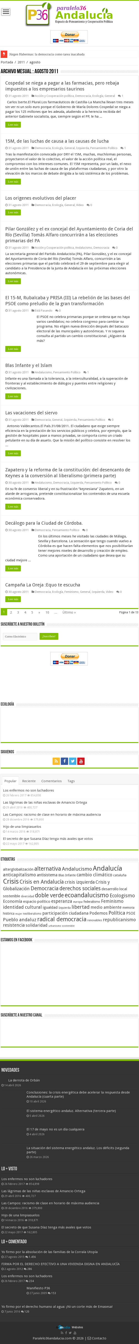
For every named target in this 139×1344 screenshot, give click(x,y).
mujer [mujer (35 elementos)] (18, 913)
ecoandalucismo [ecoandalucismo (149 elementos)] (87, 895)
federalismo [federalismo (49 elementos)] (91, 901)
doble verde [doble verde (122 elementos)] (49, 895)
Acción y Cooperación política (54, 96)
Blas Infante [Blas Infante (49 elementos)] (67, 875)
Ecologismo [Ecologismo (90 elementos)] (122, 895)
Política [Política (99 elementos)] (117, 913)
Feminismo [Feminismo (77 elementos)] (112, 901)
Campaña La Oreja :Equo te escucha (42, 585)
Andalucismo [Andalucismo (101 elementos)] (77, 869)
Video (80, 205)
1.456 (32, 1257)
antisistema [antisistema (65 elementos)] (47, 875)
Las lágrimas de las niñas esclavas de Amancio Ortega (45, 802)
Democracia (83, 96)
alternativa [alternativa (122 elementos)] (47, 868)
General (110, 96)
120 (26, 1311)
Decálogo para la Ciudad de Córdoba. (44, 523)
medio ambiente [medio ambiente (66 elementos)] (106, 907)
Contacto (97, 1338)
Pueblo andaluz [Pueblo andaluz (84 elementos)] (19, 919)
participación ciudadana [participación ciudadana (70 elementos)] (65, 913)
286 (29, 1269)
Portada (7, 62)
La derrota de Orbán (24, 1080)
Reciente (29, 781)
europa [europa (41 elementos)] (78, 901)
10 (47, 612)
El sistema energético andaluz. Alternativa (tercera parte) (71, 1111)
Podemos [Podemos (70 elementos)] (98, 913)
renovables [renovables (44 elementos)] (94, 920)
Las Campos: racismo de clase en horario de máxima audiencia (52, 815)
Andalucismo (83, 247)
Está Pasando (43, 310)
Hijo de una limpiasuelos (22, 827)
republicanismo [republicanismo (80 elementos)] (119, 919)
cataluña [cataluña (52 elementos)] (119, 875)
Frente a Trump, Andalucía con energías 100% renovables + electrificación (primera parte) (71, 54)
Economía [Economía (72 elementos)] (12, 901)
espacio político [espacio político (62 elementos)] (36, 901)
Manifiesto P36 (38, 1288)
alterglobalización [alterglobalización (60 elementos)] (18, 869)
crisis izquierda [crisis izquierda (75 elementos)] (80, 882)
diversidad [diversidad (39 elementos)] (27, 896)
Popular (10, 781)
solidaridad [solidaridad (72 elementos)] (37, 925)
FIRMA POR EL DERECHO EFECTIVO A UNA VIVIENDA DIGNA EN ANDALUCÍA (60, 1264)
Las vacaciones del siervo (31, 412)
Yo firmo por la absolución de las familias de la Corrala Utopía (49, 1252)
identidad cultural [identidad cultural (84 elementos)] (22, 907)
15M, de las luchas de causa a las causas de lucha (57, 141)
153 (53, 1293)
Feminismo (71, 591)
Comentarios (51, 781)
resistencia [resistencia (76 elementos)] (14, 925)
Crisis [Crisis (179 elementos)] (11, 881)
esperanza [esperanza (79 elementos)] (61, 901)
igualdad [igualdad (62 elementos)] (50, 907)
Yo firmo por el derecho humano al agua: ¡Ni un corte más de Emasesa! (56, 1307)
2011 (21, 62)
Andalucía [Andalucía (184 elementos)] (107, 868)
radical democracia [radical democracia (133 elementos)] (61, 919)
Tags (71, 781)
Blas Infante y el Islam (28, 365)
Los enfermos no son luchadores (28, 790)
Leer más (13, 124)
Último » (69, 612)
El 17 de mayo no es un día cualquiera (55, 1129)
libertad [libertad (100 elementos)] (81, 907)
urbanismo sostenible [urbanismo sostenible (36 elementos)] (61, 925)
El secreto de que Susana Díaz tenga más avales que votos (48, 839)
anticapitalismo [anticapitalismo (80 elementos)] (19, 874)
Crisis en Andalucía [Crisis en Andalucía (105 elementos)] (42, 882)
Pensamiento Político (104, 148)
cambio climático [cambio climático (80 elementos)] (94, 874)
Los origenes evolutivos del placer (40, 198)
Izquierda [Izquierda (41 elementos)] (65, 907)
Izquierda (82, 148)
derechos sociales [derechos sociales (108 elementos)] (80, 888)
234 (31, 1281)
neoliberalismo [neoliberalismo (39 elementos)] (32, 913)
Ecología (97, 96)
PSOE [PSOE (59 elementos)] (130, 913)
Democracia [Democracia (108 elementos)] (45, 888)
